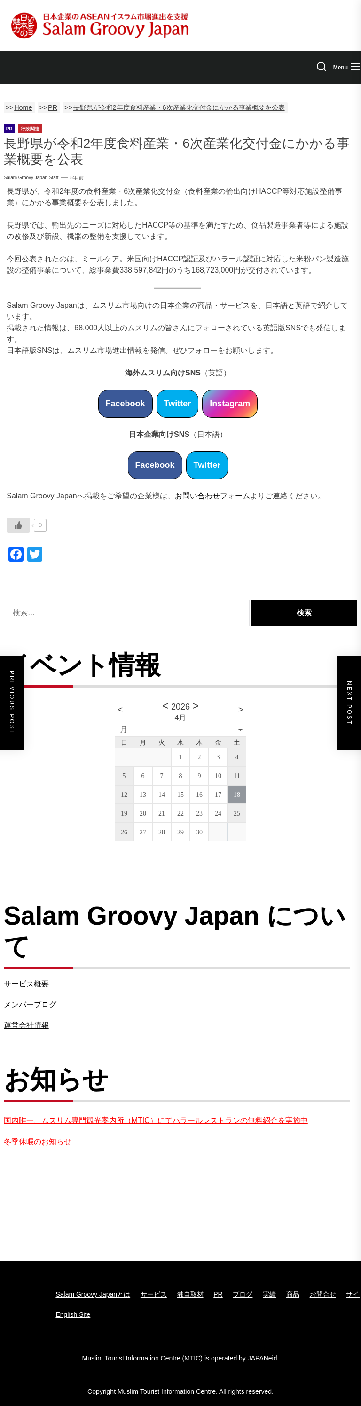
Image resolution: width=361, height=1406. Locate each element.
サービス (154, 1294)
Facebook (125, 403)
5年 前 (76, 177)
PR (217, 1294)
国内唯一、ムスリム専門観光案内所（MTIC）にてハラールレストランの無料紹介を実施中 (156, 1120)
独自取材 (190, 1294)
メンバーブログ (30, 1005)
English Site (72, 1314)
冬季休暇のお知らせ (37, 1142)
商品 (292, 1294)
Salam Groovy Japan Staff (31, 177)
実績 (269, 1294)
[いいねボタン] (18, 525)
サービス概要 (26, 984)
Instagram (230, 403)
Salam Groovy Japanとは (92, 1294)
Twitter (177, 403)
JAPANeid (262, 1358)
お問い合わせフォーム (212, 496)
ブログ (242, 1294)
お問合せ (323, 1294)
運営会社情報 (26, 1025)
